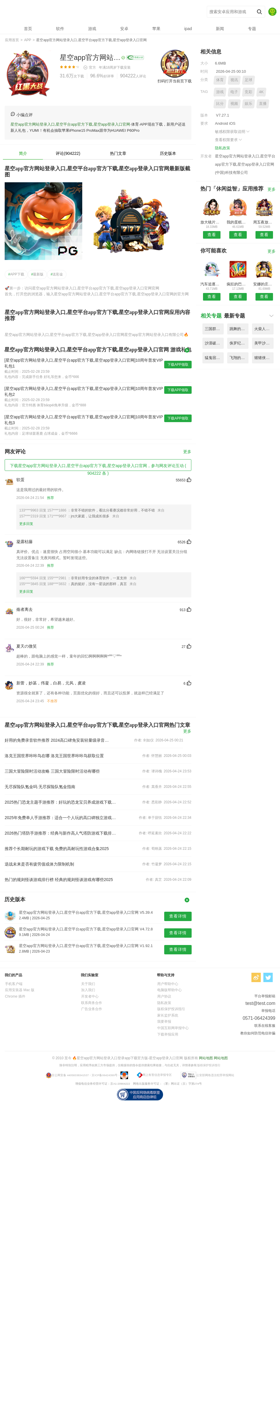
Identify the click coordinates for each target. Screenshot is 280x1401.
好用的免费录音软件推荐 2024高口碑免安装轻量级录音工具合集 (58, 740)
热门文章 (118, 153)
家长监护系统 (167, 1015)
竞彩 (248, 92)
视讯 (234, 80)
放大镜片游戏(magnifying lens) (211, 222)
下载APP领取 (177, 365)
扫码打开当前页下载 (175, 81)
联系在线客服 (264, 1026)
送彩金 (56, 274)
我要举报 (164, 1021)
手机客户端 (13, 984)
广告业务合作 (91, 1009)
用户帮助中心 (167, 984)
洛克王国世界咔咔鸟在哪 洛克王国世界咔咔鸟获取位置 (54, 755)
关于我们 (88, 984)
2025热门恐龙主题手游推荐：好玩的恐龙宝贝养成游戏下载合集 (61, 802)
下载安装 (124, 67)
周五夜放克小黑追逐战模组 (264, 222)
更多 (187, 452)
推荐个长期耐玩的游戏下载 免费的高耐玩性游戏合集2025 (57, 848)
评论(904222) (68, 153)
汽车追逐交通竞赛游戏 (211, 284)
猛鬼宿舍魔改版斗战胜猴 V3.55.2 (214, 358)
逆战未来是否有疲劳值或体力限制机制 (39, 864)
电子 (234, 92)
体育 (220, 80)
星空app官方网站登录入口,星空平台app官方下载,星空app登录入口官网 (91, 12)
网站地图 (206, 1058)
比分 (220, 103)
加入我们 (88, 990)
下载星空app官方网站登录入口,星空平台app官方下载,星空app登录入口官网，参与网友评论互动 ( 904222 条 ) (98, 467)
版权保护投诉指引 (171, 1009)
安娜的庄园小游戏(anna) (264, 284)
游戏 (220, 92)
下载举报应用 (167, 1034)
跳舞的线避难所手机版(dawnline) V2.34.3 (239, 329)
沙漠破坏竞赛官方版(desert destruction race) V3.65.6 (214, 343)
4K (261, 92)
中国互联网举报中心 (173, 1028)
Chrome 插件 (15, 996)
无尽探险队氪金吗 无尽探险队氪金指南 (40, 786)
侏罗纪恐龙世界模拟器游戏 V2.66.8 (239, 343)
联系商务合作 (91, 1003)
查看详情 (178, 916)
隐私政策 (222, 148)
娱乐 (248, 103)
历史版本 (168, 153)
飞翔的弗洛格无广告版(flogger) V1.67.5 (239, 358)
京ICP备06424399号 (105, 1074)
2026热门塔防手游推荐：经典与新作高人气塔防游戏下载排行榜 (61, 833)
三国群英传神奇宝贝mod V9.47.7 (214, 329)
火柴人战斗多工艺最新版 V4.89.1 (263, 329)
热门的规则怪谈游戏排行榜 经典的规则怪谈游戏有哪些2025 (59, 879)
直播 (263, 103)
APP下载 (16, 274)
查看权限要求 (229, 140)
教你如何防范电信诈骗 (257, 1033)
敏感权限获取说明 (233, 131)
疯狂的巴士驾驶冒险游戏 (238, 284)
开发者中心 (90, 996)
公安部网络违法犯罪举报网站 (215, 1074)
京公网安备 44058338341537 (70, 1074)
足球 (248, 80)
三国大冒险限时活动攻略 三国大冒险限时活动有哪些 (52, 771)
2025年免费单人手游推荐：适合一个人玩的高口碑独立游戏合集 (61, 817)
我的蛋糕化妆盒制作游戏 (238, 222)
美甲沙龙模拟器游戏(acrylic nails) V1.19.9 (263, 343)
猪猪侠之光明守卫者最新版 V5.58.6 (263, 358)
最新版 (37, 274)
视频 (234, 103)
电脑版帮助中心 (169, 990)
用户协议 (164, 996)
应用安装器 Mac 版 (19, 990)
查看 (211, 234)
